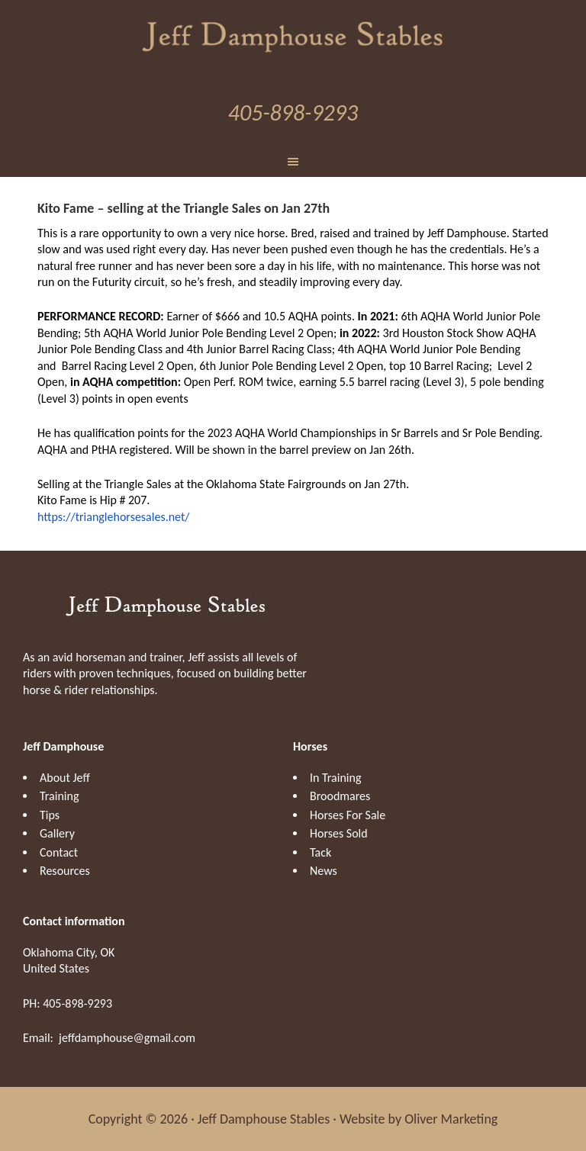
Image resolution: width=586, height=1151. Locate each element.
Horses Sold (339, 833)
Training (59, 796)
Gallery (57, 833)
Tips (50, 815)
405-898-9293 (293, 112)
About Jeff (65, 777)
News (323, 870)
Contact (59, 852)
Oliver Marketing (450, 1119)
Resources (65, 870)
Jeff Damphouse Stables (293, 34)
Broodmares (340, 796)
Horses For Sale (347, 815)
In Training (335, 777)
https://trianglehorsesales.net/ (113, 517)
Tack (320, 852)
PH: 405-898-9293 (67, 1003)
